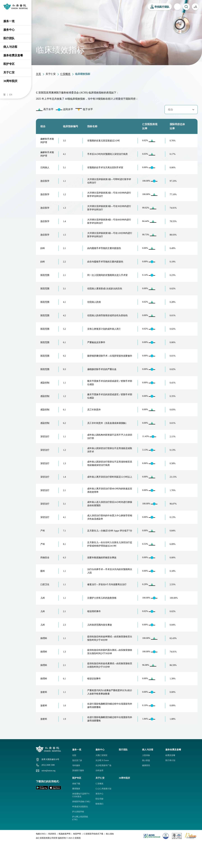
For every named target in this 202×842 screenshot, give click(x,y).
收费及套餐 (170, 755)
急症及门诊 (77, 760)
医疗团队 (9, 38)
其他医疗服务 (78, 770)
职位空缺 (99, 799)
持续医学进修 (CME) (81, 802)
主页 (38, 74)
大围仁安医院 (101, 755)
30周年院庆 (10, 81)
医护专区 (9, 63)
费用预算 (76, 789)
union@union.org (48, 771)
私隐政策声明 (64, 834)
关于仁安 (9, 72)
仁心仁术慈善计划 (103, 789)
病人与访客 (10, 46)
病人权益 (146, 760)
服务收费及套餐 (13, 55)
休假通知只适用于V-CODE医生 (81, 795)
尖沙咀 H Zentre (102, 760)
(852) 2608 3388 (48, 765)
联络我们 (99, 804)
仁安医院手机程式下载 (93, 834)
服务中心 (9, 29)
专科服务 (76, 765)
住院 (74, 755)
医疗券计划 (170, 760)
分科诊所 (99, 770)
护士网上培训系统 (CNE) (80, 818)
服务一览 (9, 21)
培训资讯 (52, 834)
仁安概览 (65, 74)
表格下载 (76, 784)
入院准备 (146, 755)
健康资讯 (146, 765)
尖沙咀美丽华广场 (103, 765)
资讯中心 (99, 794)
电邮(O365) (40, 834)
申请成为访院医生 (80, 807)
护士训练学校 (78, 812)
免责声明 (77, 834)
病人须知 (110, 834)
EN (10, 94)
